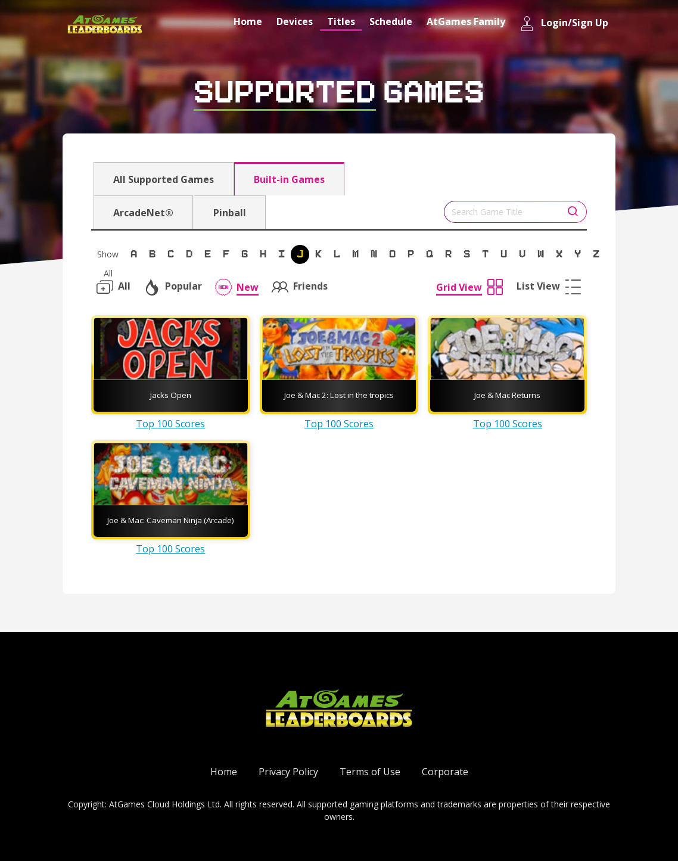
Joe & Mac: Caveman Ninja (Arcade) (170, 520)
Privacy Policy (288, 771)
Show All (108, 256)
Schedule (390, 21)
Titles (341, 21)
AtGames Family (466, 21)
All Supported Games (163, 179)
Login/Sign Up (564, 23)
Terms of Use (370, 771)
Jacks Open (170, 395)
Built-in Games (289, 179)
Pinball (229, 212)
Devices (294, 21)
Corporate (445, 771)
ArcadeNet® (143, 212)
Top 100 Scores (170, 423)
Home (248, 21)
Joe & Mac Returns (507, 395)
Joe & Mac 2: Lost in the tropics (339, 395)
